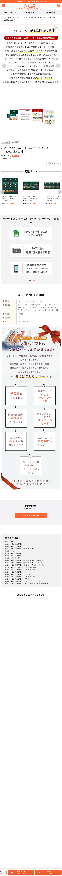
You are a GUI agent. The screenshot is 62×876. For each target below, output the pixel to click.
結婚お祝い (19, 553)
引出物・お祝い (9, 551)
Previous (4, 65)
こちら (34, 280)
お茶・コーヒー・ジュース (32, 581)
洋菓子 (27, 579)
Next (58, 65)
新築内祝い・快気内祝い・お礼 (25, 548)
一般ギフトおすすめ (31, 567)
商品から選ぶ (51, 12)
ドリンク (27, 574)
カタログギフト (10, 12)
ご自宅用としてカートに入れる (49, 872)
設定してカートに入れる (22, 872)
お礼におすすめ (41, 565)
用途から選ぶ (31, 12)
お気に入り (53, 163)
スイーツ (27, 572)
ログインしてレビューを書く (31, 515)
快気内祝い (40, 562)
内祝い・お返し (9, 541)
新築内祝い (40, 560)
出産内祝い (19, 546)
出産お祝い (19, 555)
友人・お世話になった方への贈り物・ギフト (38, 583)
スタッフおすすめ (30, 569)
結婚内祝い (19, 544)
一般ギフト (19, 558)
